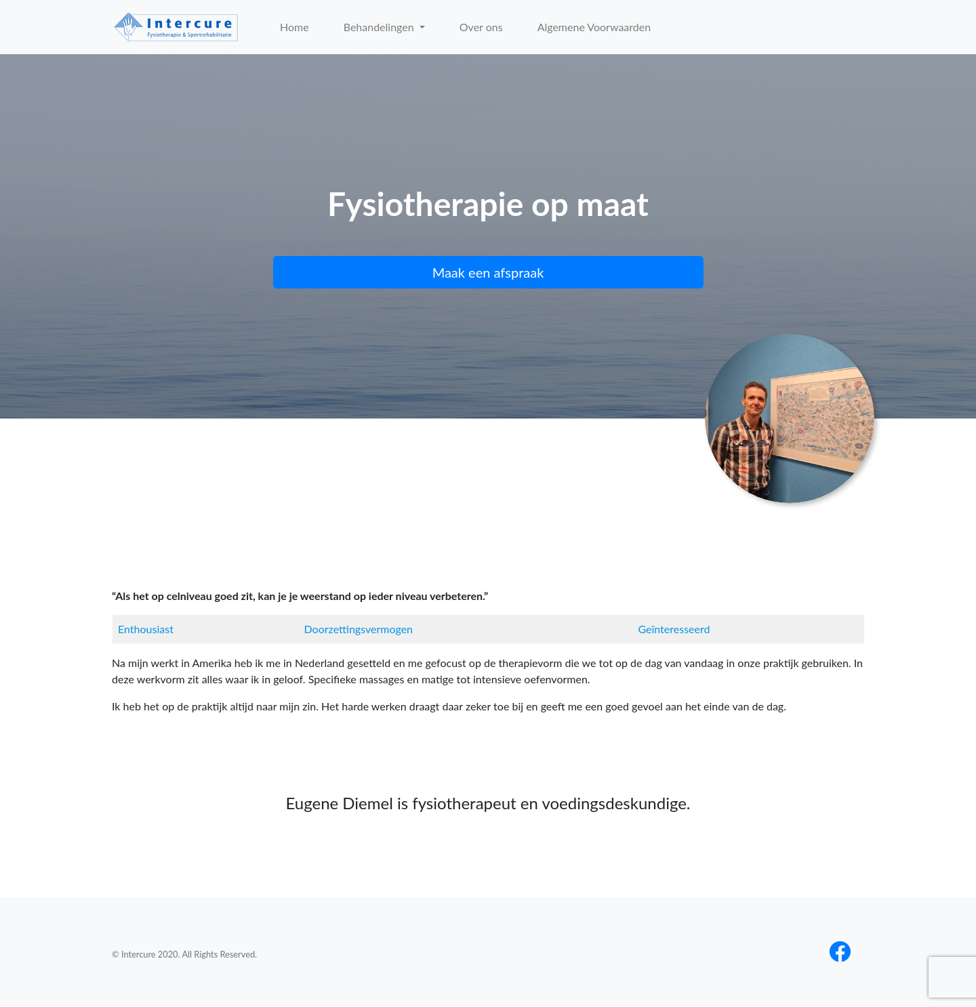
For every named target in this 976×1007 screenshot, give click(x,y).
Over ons (481, 26)
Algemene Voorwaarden (594, 26)
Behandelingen (380, 26)
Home (294, 26)
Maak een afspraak (488, 272)
